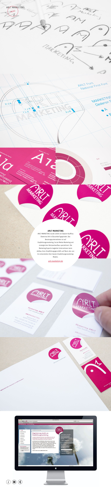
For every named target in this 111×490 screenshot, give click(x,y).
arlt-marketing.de (55, 261)
